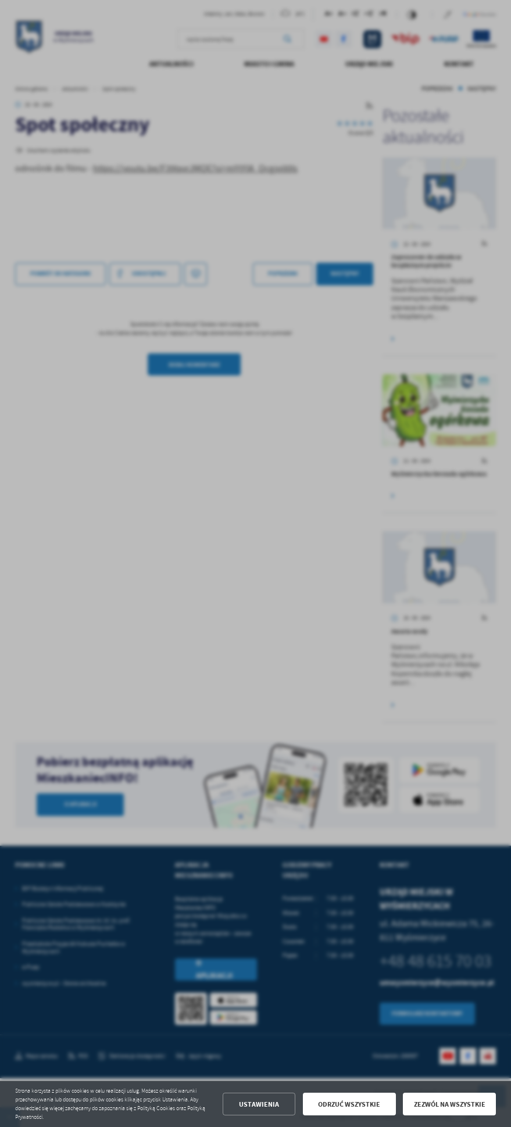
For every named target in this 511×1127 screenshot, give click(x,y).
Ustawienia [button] (259, 1104)
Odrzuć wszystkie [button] (349, 1104)
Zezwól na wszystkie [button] (449, 1104)
